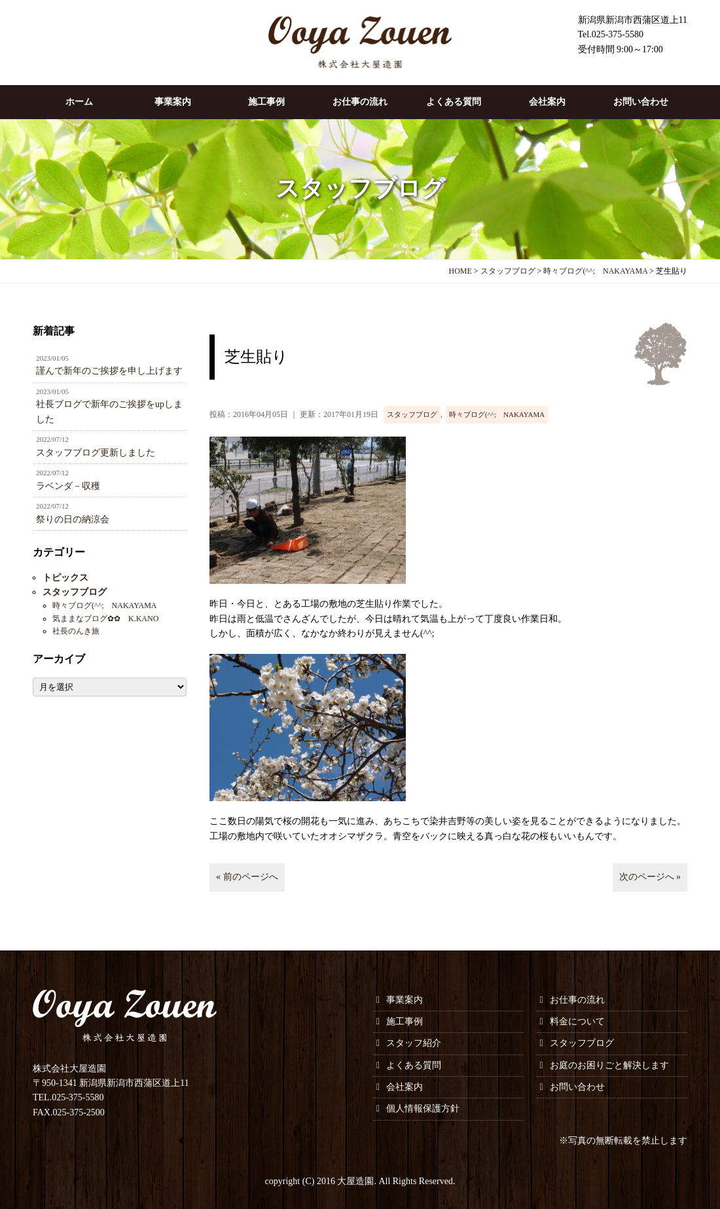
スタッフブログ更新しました (109, 446)
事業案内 (172, 102)
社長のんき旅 (75, 631)
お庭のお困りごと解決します (609, 1065)
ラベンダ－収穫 (109, 479)
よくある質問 (453, 102)
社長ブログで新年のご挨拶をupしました (109, 405)
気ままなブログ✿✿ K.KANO (105, 618)
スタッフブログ (412, 414)
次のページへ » (650, 877)
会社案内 (547, 102)
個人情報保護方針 (422, 1108)
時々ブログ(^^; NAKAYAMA (497, 414)
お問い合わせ (640, 102)
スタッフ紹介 (413, 1043)
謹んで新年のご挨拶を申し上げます (109, 364)
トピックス (65, 578)
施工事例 (266, 102)
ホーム (79, 102)
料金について (577, 1021)
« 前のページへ (247, 877)
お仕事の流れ (360, 102)
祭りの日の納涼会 (109, 512)
